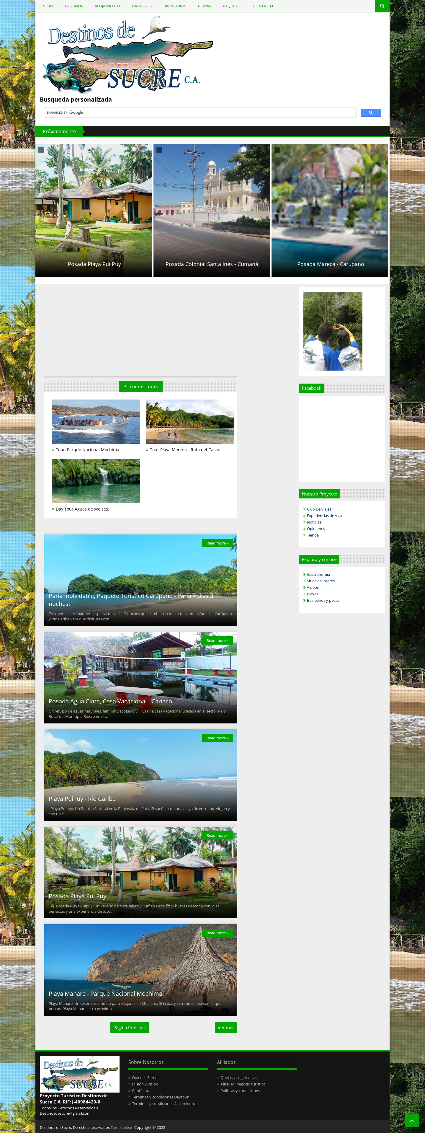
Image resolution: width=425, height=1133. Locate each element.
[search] (199, 112)
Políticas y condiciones (240, 1090)
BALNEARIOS (175, 6)
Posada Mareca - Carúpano (355, 264)
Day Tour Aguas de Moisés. (82, 509)
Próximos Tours (140, 386)
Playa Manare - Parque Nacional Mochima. (106, 993)
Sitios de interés (321, 580)
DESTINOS (74, 6)
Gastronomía (318, 574)
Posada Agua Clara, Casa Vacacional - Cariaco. (111, 701)
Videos (313, 587)
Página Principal (129, 1028)
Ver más (226, 1028)
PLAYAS (204, 6)
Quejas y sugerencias (238, 1077)
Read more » (217, 543)
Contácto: (140, 1090)
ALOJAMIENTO (107, 6)
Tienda (313, 535)
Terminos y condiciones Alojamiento (163, 1103)
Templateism (122, 1127)
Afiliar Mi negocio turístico (243, 1084)
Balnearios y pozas (323, 600)
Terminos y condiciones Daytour (160, 1097)
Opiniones (316, 528)
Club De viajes (319, 509)
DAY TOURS (142, 6)
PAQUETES (232, 6)
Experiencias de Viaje (325, 515)
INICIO (47, 6)
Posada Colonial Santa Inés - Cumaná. (237, 264)
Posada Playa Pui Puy (119, 264)
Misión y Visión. (145, 1084)
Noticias (314, 522)
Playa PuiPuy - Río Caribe (82, 799)
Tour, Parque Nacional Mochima (87, 449)
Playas (312, 593)
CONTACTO (263, 6)
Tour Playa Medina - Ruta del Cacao (185, 449)
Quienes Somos (145, 1077)
